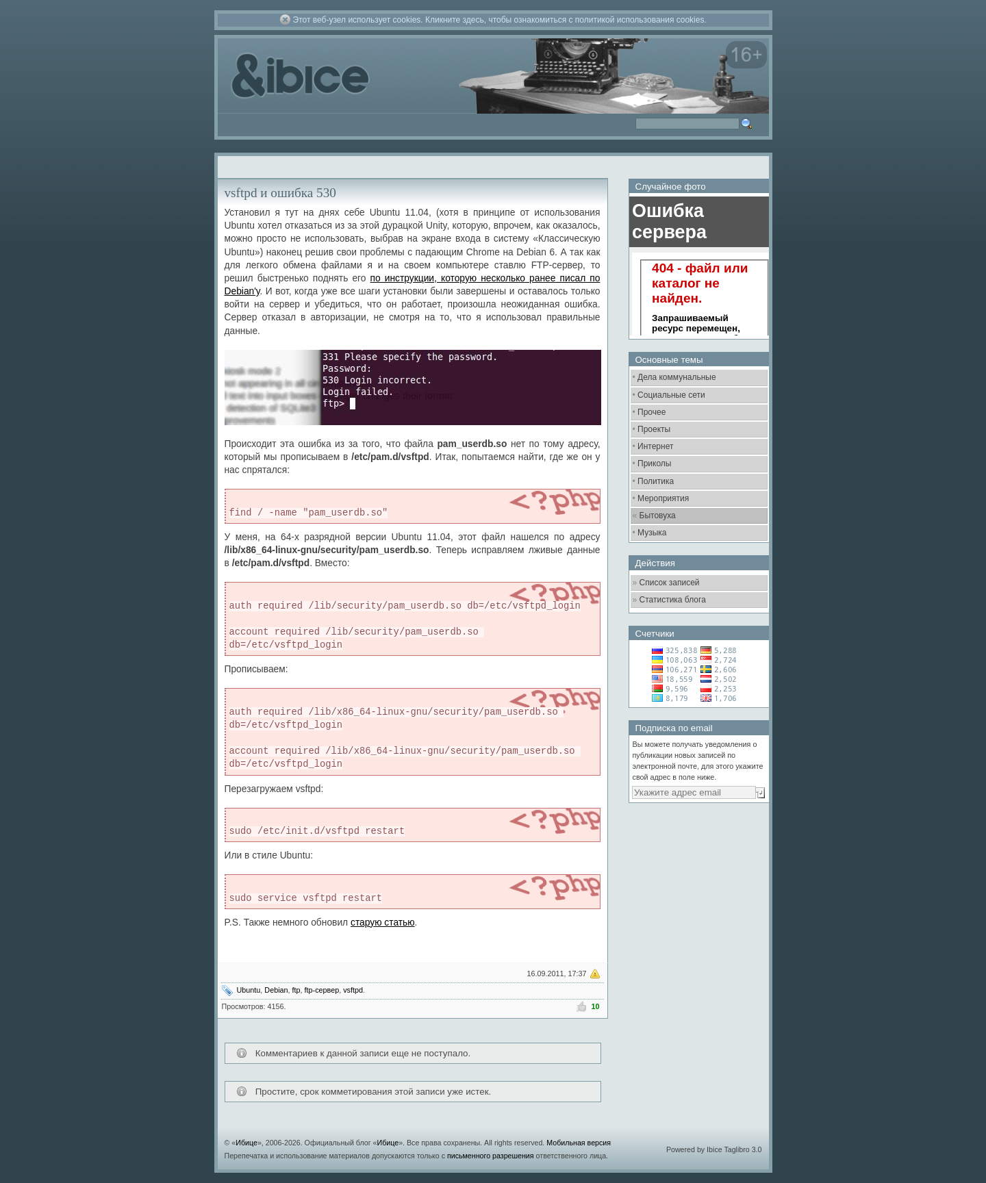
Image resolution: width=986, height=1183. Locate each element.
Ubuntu (249, 990)
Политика (655, 481)
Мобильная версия (578, 1143)
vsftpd (353, 990)
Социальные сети (671, 395)
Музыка (651, 532)
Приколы (654, 463)
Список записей (670, 582)
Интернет (655, 446)
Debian (276, 990)
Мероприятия (663, 498)
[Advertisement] (697, 886)
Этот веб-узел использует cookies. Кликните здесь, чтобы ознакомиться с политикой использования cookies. (500, 20)
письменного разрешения (490, 1156)
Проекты (653, 429)
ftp (296, 990)
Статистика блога (673, 600)
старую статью (383, 922)
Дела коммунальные (676, 377)
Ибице (246, 1143)
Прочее (651, 412)
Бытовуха (658, 515)
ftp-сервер (322, 990)
